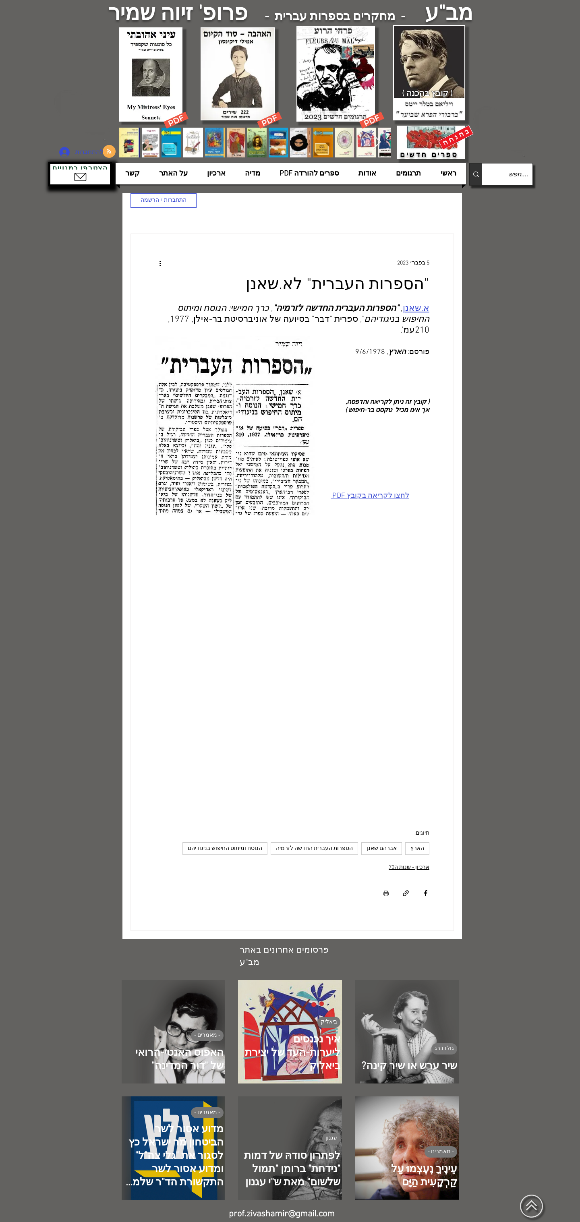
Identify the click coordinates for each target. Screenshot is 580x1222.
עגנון (331, 1138)
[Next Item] (376, 142)
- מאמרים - (207, 1035)
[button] (80, 174)
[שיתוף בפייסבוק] (425, 893)
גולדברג (444, 1048)
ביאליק (329, 1022)
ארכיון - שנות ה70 (409, 867)
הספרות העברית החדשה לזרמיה (314, 848)
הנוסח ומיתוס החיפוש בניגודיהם (225, 848)
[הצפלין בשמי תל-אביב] (84, 114)
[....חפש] (513, 174)
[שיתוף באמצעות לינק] (406, 893)
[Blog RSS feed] (109, 152)
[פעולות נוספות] (160, 263)
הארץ (417, 848)
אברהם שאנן (382, 848)
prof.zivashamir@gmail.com (282, 1214)
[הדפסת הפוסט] (386, 893)
